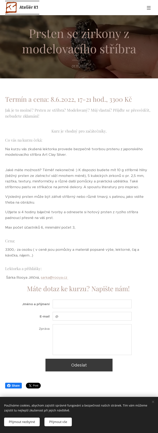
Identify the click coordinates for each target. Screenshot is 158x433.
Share (13, 385)
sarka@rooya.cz (54, 277)
